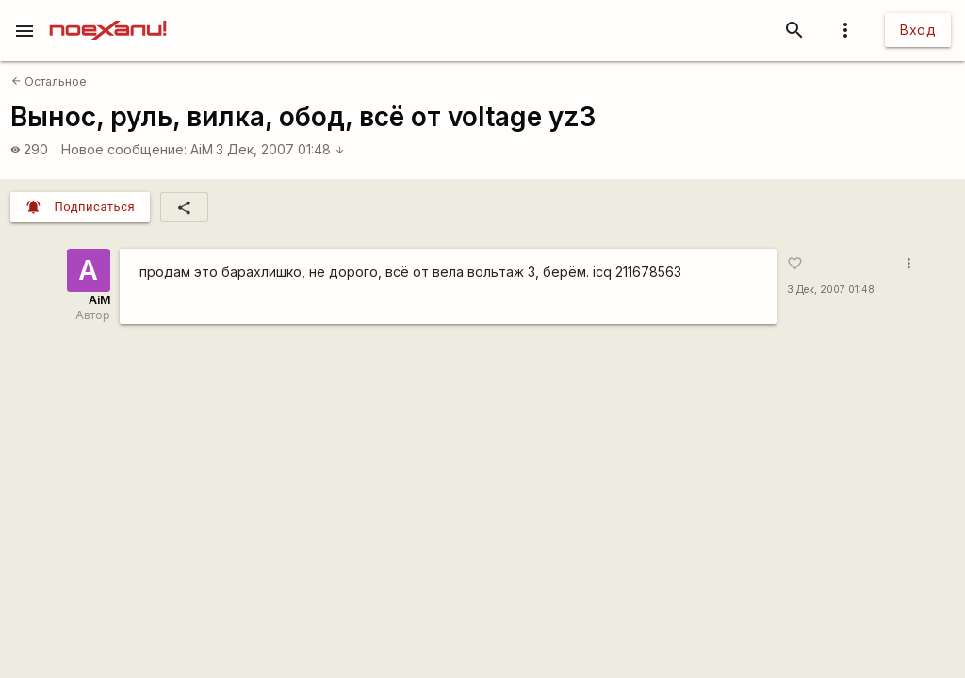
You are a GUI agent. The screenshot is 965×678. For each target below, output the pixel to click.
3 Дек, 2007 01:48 (280, 149)
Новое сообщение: (124, 149)
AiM (201, 149)
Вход (918, 30)
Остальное (49, 81)
